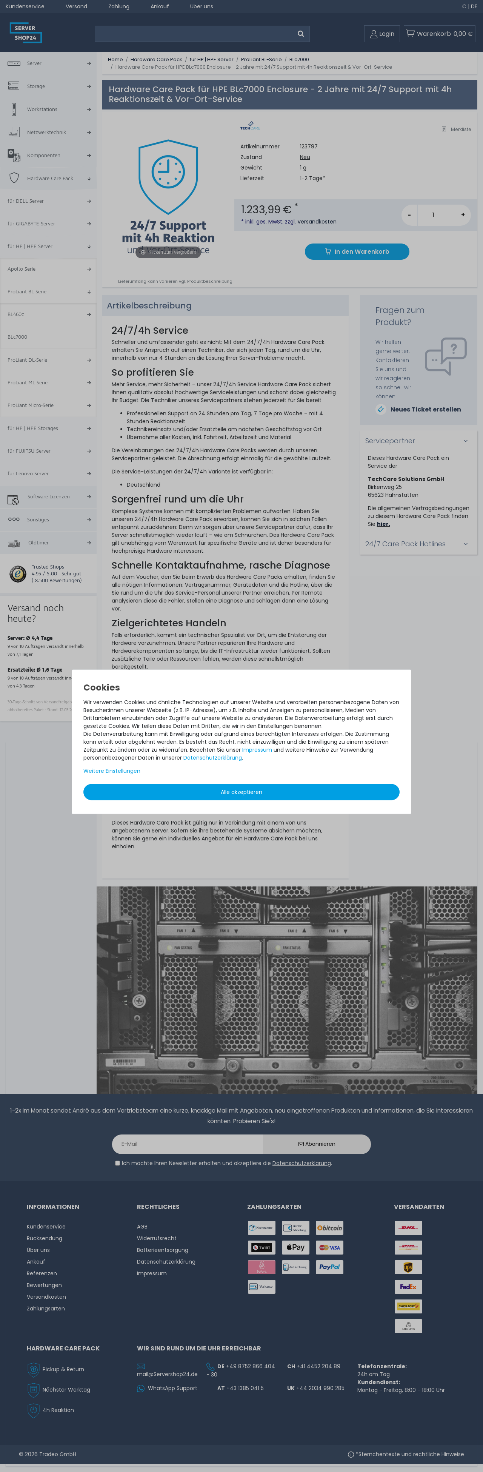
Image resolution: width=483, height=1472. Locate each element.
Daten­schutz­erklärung (212, 757)
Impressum (257, 749)
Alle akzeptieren (241, 791)
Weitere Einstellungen (111, 770)
